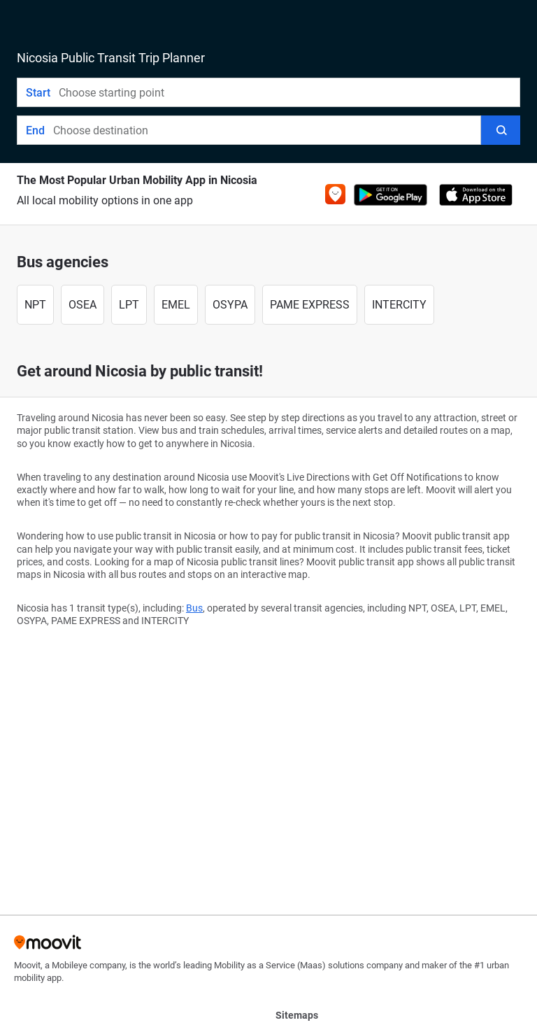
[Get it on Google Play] (390, 194)
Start (38, 92)
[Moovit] (47, 947)
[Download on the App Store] (476, 194)
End (35, 130)
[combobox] (289, 92)
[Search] (500, 130)
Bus (194, 608)
